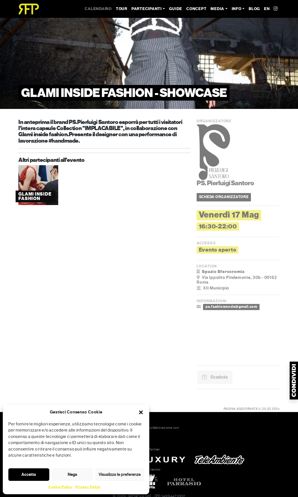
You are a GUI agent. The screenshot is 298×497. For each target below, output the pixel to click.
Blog (254, 8)
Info (236, 8)
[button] (141, 412)
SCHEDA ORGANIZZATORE (224, 197)
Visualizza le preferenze (120, 474)
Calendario (98, 8)
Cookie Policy (60, 487)
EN (267, 8)
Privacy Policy (88, 487)
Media (217, 8)
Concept (196, 8)
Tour (121, 8)
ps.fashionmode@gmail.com (231, 306)
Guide (175, 8)
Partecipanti (146, 8)
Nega (72, 474)
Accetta (28, 474)
